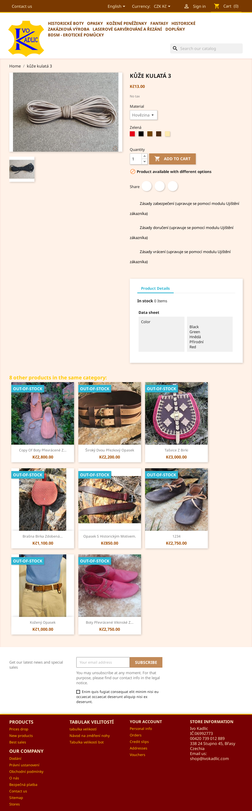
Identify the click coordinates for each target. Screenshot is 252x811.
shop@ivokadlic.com (209, 758)
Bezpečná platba (23, 784)
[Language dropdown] (116, 7)
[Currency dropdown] (162, 7)
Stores (14, 804)
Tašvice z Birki (176, 450)
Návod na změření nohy (90, 735)
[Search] (206, 48)
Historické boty (66, 23)
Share (147, 186)
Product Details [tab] (155, 288)
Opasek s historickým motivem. (109, 536)
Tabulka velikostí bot (87, 742)
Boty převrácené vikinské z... (110, 622)
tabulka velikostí (83, 729)
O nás (14, 778)
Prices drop (18, 729)
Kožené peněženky (126, 23)
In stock (145, 300)
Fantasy (159, 23)
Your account (146, 721)
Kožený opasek (42, 622)
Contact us (22, 6)
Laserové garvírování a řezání (127, 29)
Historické (183, 23)
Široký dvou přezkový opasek (109, 450)
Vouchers (137, 754)
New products (21, 735)
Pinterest (173, 186)
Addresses (138, 748)
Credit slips (139, 741)
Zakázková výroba (68, 29)
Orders (136, 735)
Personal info (141, 728)
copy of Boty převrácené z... (43, 450)
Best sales (17, 742)
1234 (176, 536)
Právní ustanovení (24, 765)
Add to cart (172, 159)
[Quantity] (136, 158)
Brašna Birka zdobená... (43, 536)
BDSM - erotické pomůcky (76, 35)
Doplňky (175, 29)
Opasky (95, 23)
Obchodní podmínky (26, 771)
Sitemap (16, 797)
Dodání (15, 758)
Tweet (160, 186)
